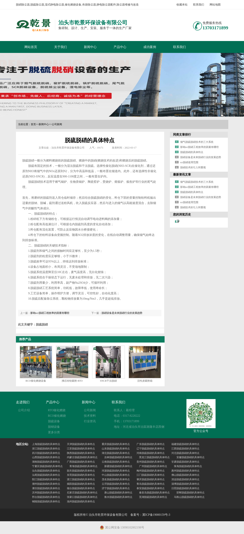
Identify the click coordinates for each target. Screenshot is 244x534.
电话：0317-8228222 (127, 415)
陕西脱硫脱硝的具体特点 (81, 453)
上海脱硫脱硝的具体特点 (46, 444)
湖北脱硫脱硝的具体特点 (116, 453)
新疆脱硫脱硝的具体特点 (118, 466)
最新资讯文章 (182, 174)
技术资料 (90, 415)
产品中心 (120, 47)
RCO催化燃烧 (57, 415)
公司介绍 (24, 410)
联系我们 (198, 4)
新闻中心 (90, 47)
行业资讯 (90, 421)
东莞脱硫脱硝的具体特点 (81, 474)
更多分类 (54, 432)
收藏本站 (182, 4)
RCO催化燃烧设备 (35, 380)
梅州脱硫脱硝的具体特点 (151, 470)
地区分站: (22, 444)
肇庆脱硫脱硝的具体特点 (151, 479)
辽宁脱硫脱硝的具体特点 (151, 448)
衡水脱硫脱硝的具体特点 (118, 497)
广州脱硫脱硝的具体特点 (153, 466)
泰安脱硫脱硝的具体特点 (151, 488)
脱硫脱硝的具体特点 (191, 152)
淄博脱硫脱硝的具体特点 (185, 483)
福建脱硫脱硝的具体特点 (185, 444)
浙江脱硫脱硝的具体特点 (46, 448)
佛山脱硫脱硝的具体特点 (185, 474)
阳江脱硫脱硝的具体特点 (46, 479)
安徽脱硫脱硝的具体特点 (190, 457)
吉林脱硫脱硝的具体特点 (118, 457)
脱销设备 (54, 426)
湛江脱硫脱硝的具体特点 (81, 479)
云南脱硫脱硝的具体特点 (116, 461)
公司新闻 (57, 124)
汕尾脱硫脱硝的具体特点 (46, 474)
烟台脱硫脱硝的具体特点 (81, 488)
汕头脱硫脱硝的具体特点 (46, 470)
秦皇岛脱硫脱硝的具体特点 (154, 492)
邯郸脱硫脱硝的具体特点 (190, 492)
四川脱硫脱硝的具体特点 (46, 453)
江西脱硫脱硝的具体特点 (185, 448)
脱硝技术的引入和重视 (193, 167)
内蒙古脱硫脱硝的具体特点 (82, 457)
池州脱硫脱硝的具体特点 (81, 501)
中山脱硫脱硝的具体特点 (116, 474)
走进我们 (23, 402)
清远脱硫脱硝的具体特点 (185, 479)
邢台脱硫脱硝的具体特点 (46, 497)
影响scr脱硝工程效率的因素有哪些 (49, 313)
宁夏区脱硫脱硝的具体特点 (47, 466)
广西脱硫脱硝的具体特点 (81, 461)
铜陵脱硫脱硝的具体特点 (46, 501)
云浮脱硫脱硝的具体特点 (116, 483)
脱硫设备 (54, 421)
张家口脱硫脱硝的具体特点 (82, 497)
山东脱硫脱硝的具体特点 (116, 448)
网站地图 (215, 4)
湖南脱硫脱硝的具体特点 (46, 461)
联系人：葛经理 (124, 410)
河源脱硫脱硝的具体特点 (116, 470)
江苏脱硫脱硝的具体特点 (81, 448)
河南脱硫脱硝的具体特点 (151, 453)
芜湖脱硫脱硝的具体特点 (153, 497)
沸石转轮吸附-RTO (72, 380)
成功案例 (149, 47)
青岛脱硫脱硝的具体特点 (151, 483)
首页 (33, 124)
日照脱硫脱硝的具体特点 (185, 488)
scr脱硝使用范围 (189, 162)
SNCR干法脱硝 (108, 380)
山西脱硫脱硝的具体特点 (46, 457)
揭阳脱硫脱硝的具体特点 (81, 483)
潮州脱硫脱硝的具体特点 (46, 483)
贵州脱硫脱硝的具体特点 (151, 461)
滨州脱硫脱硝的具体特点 (46, 492)
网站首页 (30, 47)
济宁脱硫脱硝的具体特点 (116, 488)
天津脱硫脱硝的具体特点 (81, 444)
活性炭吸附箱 (144, 380)
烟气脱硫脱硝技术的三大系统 (196, 141)
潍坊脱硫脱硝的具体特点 (46, 488)
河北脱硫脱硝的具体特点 (185, 453)
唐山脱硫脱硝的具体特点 (118, 492)
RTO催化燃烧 (57, 410)
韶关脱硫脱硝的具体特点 (81, 470)
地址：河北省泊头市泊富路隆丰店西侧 (139, 426)
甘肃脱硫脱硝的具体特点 (185, 461)
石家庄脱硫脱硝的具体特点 (82, 492)
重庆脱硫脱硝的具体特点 (116, 444)
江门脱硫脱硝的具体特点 (151, 474)
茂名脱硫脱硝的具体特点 (116, 479)
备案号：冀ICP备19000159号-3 (150, 514)
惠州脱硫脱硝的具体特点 (185, 470)
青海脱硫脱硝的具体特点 (83, 466)
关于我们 (60, 47)
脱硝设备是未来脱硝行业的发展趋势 (122, 313)
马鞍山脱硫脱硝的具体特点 (189, 497)
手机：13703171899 (126, 421)
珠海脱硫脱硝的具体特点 (188, 466)
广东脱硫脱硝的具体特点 (151, 444)
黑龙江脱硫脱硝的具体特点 (154, 457)
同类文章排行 (182, 134)
